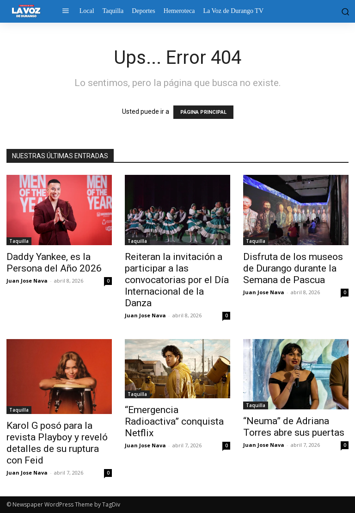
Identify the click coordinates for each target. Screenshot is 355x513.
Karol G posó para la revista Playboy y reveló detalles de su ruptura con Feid (57, 443)
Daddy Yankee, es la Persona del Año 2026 (54, 262)
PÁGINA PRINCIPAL (203, 112)
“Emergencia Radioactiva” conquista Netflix (174, 421)
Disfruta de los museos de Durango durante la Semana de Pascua (293, 268)
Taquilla (19, 241)
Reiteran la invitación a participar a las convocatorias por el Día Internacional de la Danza (177, 280)
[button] (344, 11)
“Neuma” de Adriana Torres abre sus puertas (293, 426)
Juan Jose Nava (27, 280)
